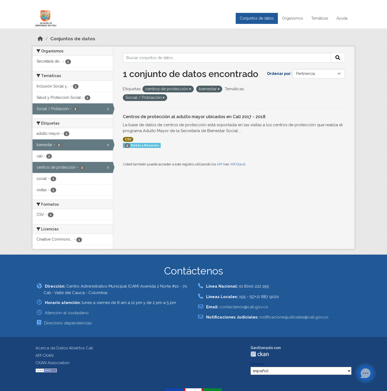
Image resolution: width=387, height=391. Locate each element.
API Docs (237, 164)
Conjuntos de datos (257, 18)
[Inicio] (40, 38)
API (219, 164)
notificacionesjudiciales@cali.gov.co (294, 317)
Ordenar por (279, 73)
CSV (128, 139)
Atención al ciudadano (67, 312)
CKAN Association (52, 362)
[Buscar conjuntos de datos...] (227, 58)
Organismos (292, 18)
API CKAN (44, 355)
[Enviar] (338, 58)
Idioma (257, 364)
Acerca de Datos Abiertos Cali (64, 348)
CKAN (259, 354)
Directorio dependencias (68, 323)
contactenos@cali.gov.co (244, 307)
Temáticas (319, 18)
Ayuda (341, 18)
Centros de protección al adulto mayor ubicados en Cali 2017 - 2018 (194, 116)
